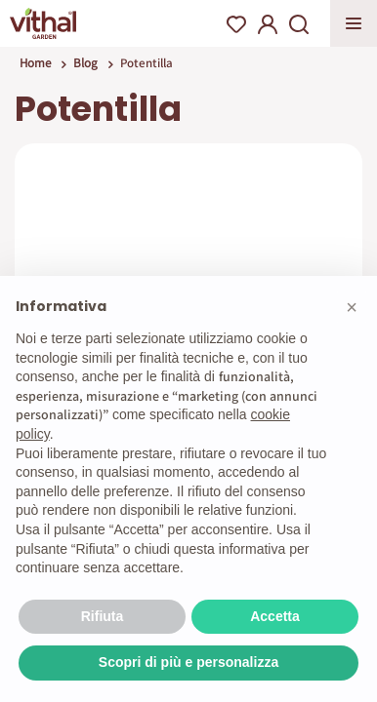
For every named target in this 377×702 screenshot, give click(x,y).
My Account (267, 24)
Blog (85, 63)
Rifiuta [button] (102, 616)
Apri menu (353, 23)
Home (35, 63)
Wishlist (236, 24)
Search (299, 24)
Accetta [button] (275, 616)
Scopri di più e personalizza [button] (188, 662)
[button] (351, 307)
